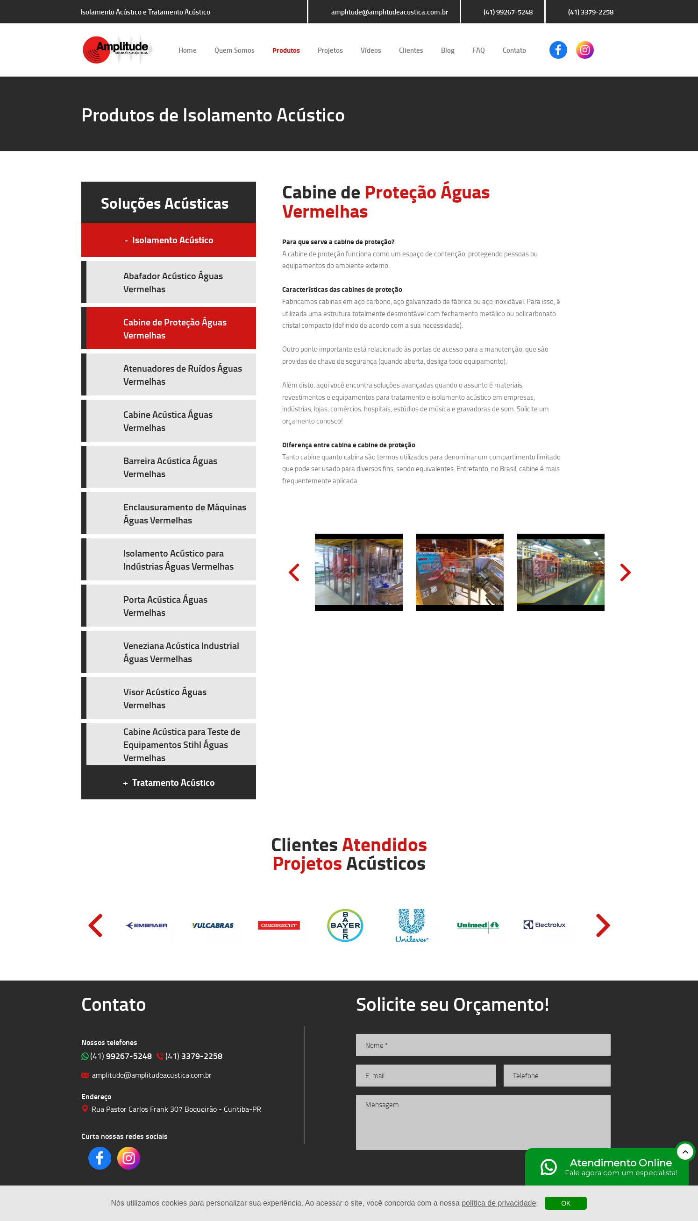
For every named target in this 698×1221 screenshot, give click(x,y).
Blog (448, 50)
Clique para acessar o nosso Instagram (585, 50)
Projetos (330, 50)
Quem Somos (234, 50)
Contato (514, 50)
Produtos (286, 50)
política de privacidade (499, 1203)
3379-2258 (193, 1056)
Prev (294, 572)
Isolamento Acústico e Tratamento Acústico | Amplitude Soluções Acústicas (118, 50)
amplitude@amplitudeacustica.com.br (389, 12)
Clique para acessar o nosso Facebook (558, 50)
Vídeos (371, 50)
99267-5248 (121, 1056)
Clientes (411, 50)
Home (187, 50)
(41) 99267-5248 (508, 12)
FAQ (478, 50)
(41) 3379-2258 (590, 12)
